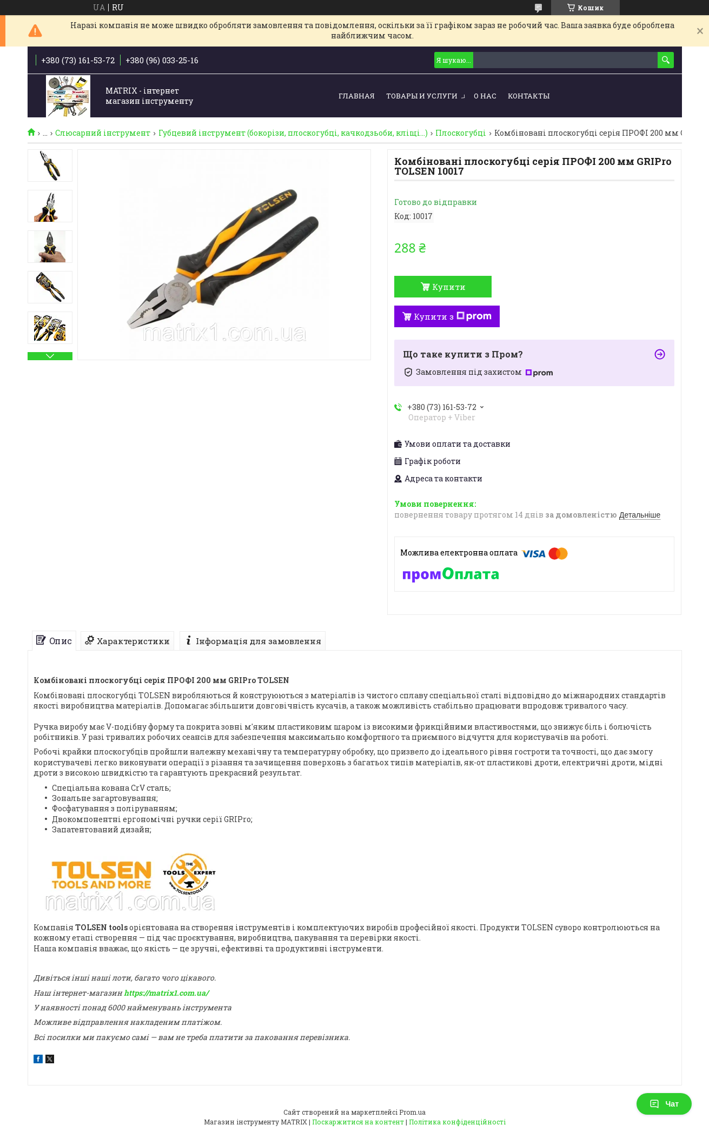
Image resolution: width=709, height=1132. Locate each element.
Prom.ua (412, 1112)
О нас (485, 96)
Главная (357, 96)
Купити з (453, 316)
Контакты (528, 96)
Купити (449, 286)
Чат (664, 1104)
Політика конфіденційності (457, 1121)
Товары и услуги (422, 96)
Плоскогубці (460, 133)
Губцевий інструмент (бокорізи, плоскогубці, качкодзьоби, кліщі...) (293, 133)
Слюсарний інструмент (102, 133)
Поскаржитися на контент (358, 1121)
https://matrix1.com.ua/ (166, 993)
